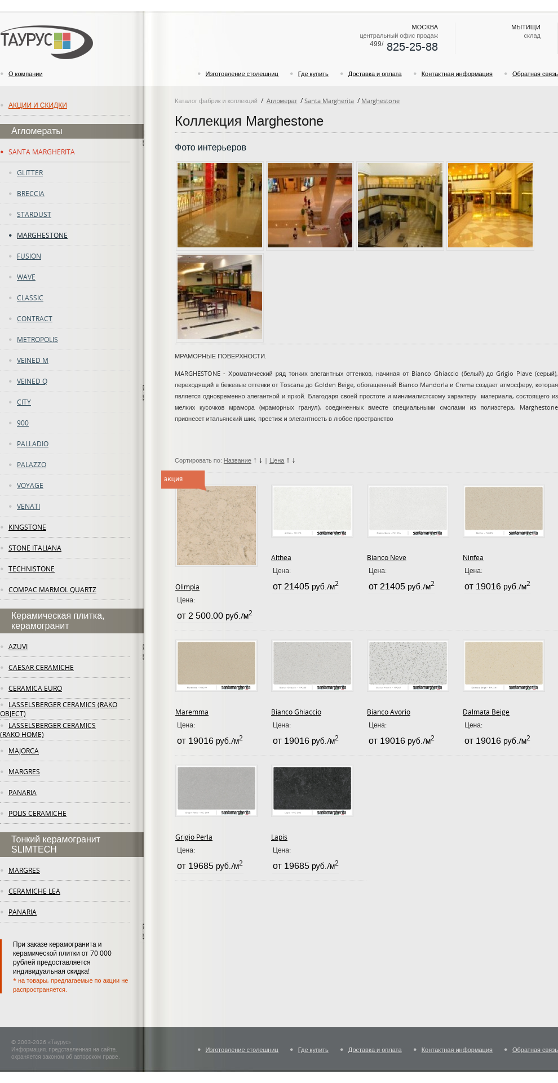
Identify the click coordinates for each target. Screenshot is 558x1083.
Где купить (313, 73)
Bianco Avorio (388, 711)
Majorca (23, 750)
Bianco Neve (386, 557)
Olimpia (187, 586)
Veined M (32, 360)
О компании (25, 73)
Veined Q (32, 380)
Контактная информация (457, 73)
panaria (22, 792)
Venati (28, 506)
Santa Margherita (41, 151)
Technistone (31, 568)
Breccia (31, 193)
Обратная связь (535, 73)
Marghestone (42, 234)
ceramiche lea (34, 890)
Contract (34, 318)
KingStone (27, 526)
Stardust (34, 214)
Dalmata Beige (486, 711)
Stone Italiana (34, 547)
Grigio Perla (193, 836)
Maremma (192, 711)
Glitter (30, 172)
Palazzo (31, 464)
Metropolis (37, 339)
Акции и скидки (37, 104)
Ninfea (473, 557)
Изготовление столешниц (242, 73)
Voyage (30, 485)
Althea (281, 557)
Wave (26, 276)
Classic (30, 297)
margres (24, 771)
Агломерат (282, 100)
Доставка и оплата (375, 73)
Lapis (279, 836)
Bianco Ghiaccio (296, 711)
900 (23, 422)
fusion (29, 255)
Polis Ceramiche (37, 813)
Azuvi (18, 646)
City (24, 401)
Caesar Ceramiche (41, 667)
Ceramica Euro (35, 688)
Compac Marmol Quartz (52, 589)
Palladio (32, 443)
